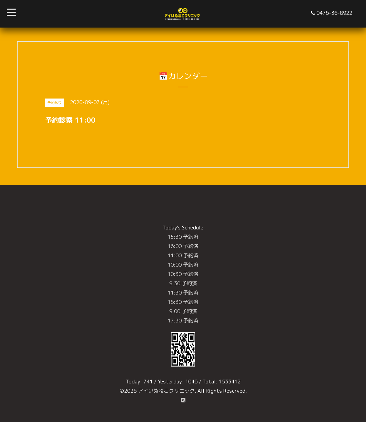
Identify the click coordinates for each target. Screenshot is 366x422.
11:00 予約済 (183, 255)
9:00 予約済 (183, 311)
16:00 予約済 (183, 246)
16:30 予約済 (183, 302)
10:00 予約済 (183, 264)
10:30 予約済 (183, 274)
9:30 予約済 (183, 283)
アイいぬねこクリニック (166, 390)
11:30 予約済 (183, 292)
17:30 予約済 (183, 320)
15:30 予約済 (183, 236)
